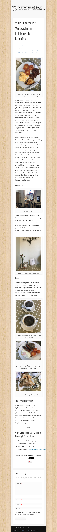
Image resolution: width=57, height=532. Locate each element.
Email (19, 504)
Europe (24, 51)
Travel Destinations (27, 53)
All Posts (20, 51)
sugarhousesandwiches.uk (38, 449)
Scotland (36, 51)
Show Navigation (39, 16)
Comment (19, 483)
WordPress (35, 530)
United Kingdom (36, 53)
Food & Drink (30, 51)
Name (19, 499)
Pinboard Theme (24, 530)
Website (18, 509)
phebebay (20, 45)
